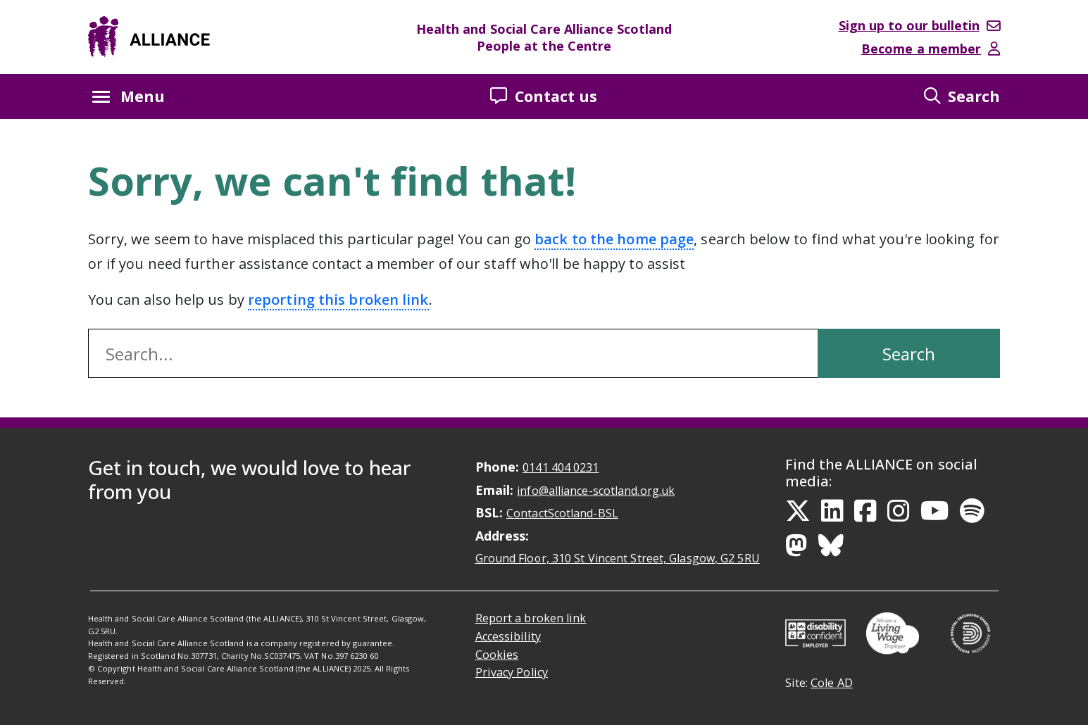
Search (962, 96)
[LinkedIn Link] (832, 511)
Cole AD (832, 683)
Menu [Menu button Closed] (128, 96)
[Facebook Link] (865, 511)
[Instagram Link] (898, 511)
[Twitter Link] (798, 511)
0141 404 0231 (561, 467)
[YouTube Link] (934, 511)
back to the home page (614, 238)
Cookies (497, 654)
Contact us (543, 96)
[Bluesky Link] (831, 545)
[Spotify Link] (972, 511)
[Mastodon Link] (796, 545)
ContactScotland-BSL (562, 513)
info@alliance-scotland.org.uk (596, 490)
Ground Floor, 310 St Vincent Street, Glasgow (617, 558)
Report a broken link (531, 618)
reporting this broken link (338, 299)
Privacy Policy (511, 672)
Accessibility (508, 636)
